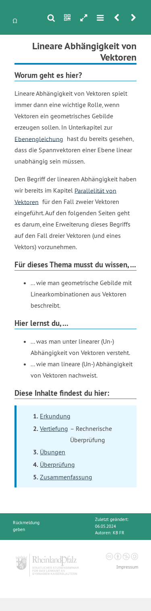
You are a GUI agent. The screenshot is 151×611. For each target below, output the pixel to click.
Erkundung (55, 416)
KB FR (118, 532)
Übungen (52, 452)
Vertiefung (54, 428)
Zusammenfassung (66, 477)
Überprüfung (57, 464)
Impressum (127, 567)
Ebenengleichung (38, 138)
